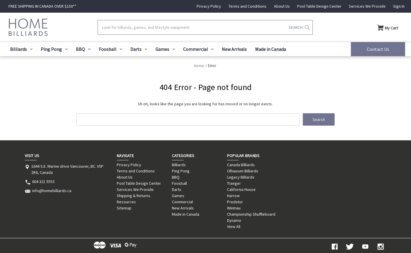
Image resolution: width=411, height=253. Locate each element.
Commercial (198, 49)
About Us (282, 6)
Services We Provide (367, 6)
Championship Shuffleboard (251, 214)
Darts (138, 49)
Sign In (399, 6)
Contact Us (378, 49)
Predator (235, 201)
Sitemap (124, 208)
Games (165, 49)
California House (241, 189)
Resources (126, 201)
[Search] (205, 27)
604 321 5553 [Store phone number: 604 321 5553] (43, 181)
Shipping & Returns (133, 195)
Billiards (21, 49)
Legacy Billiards (240, 177)
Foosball (110, 49)
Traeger (234, 183)
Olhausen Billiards (242, 171)
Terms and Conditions (247, 6)
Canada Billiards (241, 164)
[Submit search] (299, 27)
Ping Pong (54, 49)
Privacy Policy (209, 6)
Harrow (233, 195)
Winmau (234, 208)
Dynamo (234, 220)
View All (233, 226)
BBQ (83, 49)
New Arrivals (234, 49)
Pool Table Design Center (319, 6)
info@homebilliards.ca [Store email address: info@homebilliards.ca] (51, 190)
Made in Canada (270, 49)
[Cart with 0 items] (387, 27)
